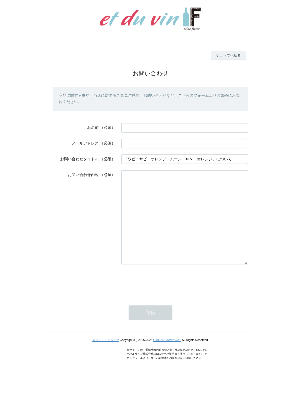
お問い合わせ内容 (83, 174)
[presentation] (166, 299)
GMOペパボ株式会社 (167, 357)
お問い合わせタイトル (79, 159)
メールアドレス (85, 143)
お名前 (93, 127)
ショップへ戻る (228, 55)
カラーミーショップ (105, 357)
